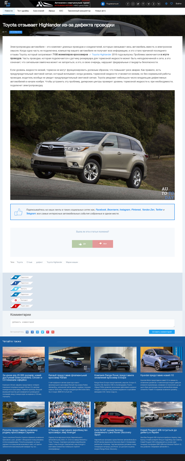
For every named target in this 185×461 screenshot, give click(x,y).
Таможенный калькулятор (79, 11)
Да (82, 243)
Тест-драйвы (23, 11)
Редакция (130, 441)
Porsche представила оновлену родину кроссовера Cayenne (20, 403)
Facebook (101, 210)
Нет (103, 243)
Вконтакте (112, 210)
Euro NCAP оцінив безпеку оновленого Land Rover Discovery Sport (112, 404)
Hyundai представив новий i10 (157, 347)
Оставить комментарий (162, 304)
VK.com (27, 304)
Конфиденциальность (136, 433)
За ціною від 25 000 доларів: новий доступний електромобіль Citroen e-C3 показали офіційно (23, 349)
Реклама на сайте (134, 437)
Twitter (158, 210)
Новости (9, 11)
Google (52, 304)
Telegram (30, 214)
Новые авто (100, 11)
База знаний (38, 11)
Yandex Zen (148, 210)
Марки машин (72, 262)
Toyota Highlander (54, 262)
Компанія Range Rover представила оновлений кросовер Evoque (114, 348)
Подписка (107, 453)
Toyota (95, 55)
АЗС (61, 11)
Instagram (124, 210)
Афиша (52, 11)
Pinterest (136, 210)
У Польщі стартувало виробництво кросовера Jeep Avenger (68, 403)
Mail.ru (37, 304)
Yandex (47, 304)
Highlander (105, 55)
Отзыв (29, 262)
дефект (39, 262)
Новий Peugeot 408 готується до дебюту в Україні (158, 403)
